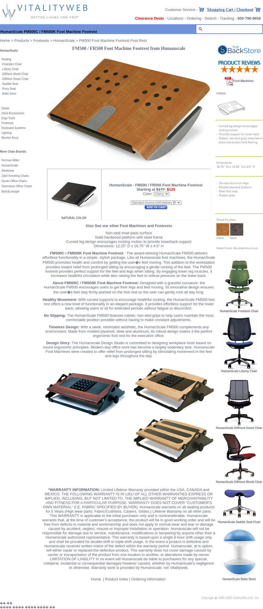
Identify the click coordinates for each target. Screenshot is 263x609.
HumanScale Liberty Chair (239, 371)
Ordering (194, 18)
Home (5, 40)
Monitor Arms (9, 137)
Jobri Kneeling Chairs (15, 175)
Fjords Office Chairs (14, 181)
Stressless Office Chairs (16, 186)
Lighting (6, 132)
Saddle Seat (10, 83)
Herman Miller (10, 160)
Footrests (41, 40)
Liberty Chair (10, 69)
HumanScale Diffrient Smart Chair (239, 428)
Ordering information (148, 579)
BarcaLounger (10, 191)
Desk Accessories (12, 113)
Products (21, 40)
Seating (6, 59)
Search (211, 18)
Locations (175, 18)
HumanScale (64, 40)
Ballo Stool (9, 93)
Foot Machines (243, 81)
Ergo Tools (8, 118)
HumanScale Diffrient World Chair (239, 482)
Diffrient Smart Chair (15, 78)
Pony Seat (9, 88)
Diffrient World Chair (15, 74)
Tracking (227, 18)
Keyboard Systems (13, 128)
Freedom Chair (12, 64)
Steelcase (7, 170)
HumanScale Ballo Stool (239, 579)
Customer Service (180, 10)
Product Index (116, 579)
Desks (5, 108)
